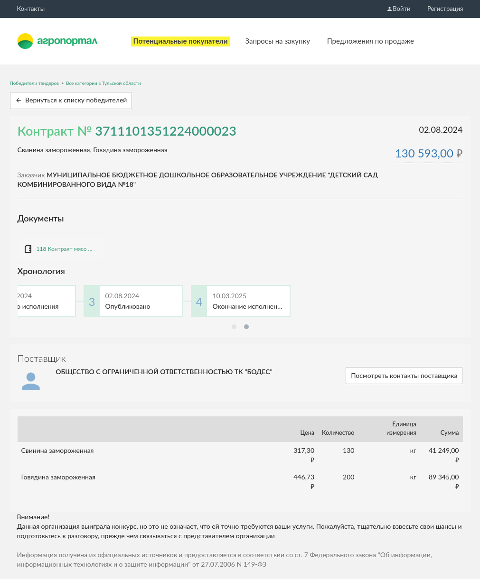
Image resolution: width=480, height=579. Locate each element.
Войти (398, 8)
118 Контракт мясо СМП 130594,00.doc (65, 248)
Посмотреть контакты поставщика (404, 375)
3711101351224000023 (165, 130)
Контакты (31, 8)
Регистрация (445, 8)
